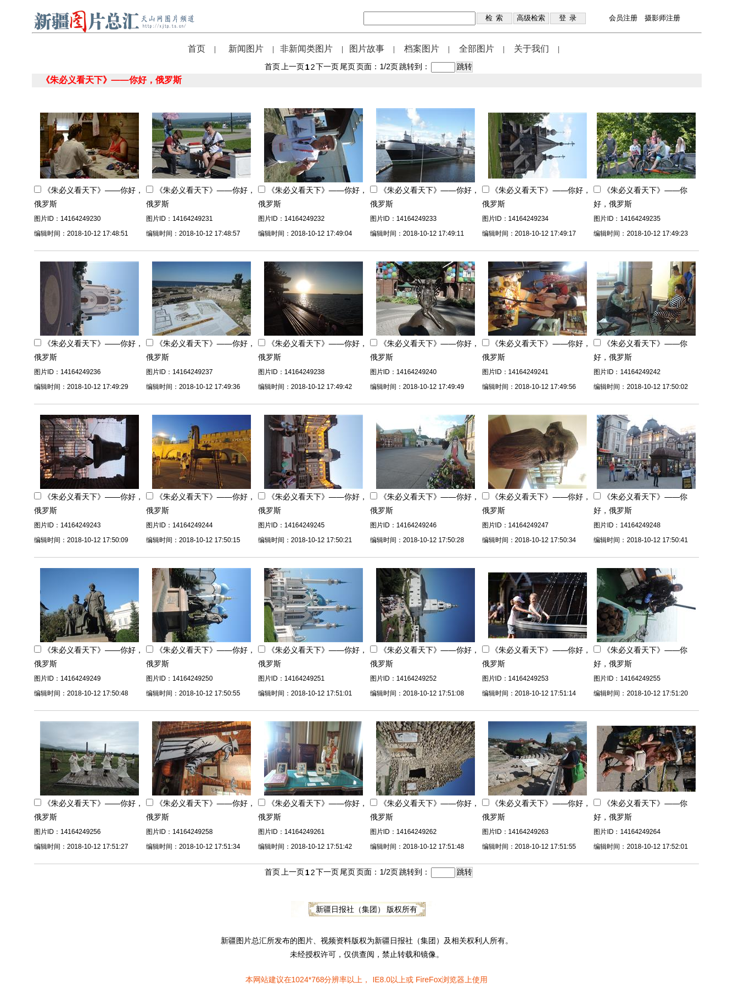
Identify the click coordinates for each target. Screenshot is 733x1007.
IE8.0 (381, 979)
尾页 (347, 66)
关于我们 (531, 48)
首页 (196, 48)
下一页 (327, 66)
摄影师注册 (662, 18)
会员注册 (623, 18)
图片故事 (366, 48)
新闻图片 (246, 48)
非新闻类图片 (306, 48)
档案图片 (421, 48)
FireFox (428, 979)
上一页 (292, 66)
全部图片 (476, 48)
